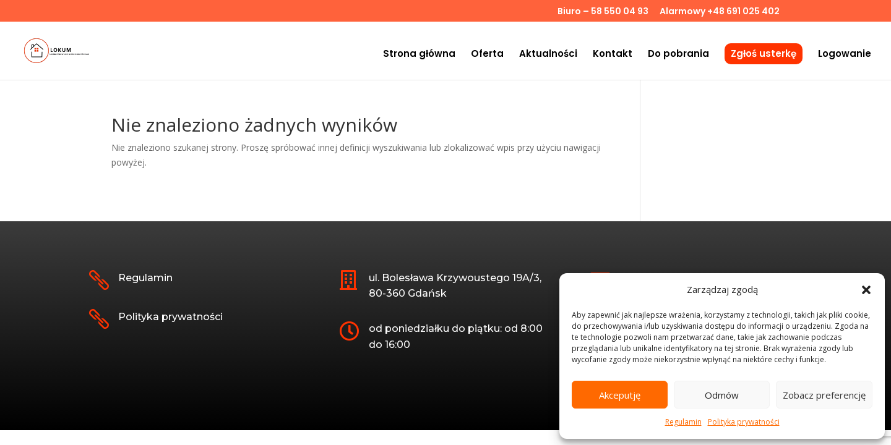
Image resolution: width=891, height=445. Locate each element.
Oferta (487, 54)
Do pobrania (678, 54)
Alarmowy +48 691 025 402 (720, 12)
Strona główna (419, 54)
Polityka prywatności (744, 422)
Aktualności (548, 54)
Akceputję (619, 395)
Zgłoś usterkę (763, 53)
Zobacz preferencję (824, 395)
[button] (866, 290)
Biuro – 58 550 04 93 (602, 12)
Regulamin (683, 422)
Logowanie (844, 54)
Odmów (722, 395)
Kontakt (612, 54)
